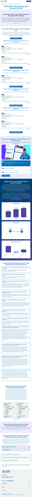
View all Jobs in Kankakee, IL (16, 105)
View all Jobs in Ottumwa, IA (15, 67)
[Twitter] (4, 480)
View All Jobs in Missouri (16, 38)
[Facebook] (3, 480)
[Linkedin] (6, 480)
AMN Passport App (6, 34)
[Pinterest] (8, 480)
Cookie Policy (16, 494)
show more (28, 64)
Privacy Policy (4, 494)
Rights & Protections (10, 494)
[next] (29, 409)
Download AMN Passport (6, 175)
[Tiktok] (10, 480)
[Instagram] (13, 480)
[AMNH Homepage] (5, 1)
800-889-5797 (7, 477)
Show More (16, 23)
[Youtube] (11, 480)
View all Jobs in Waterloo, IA (16, 86)
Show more (16, 430)
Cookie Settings (21, 494)
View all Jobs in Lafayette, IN (16, 132)
